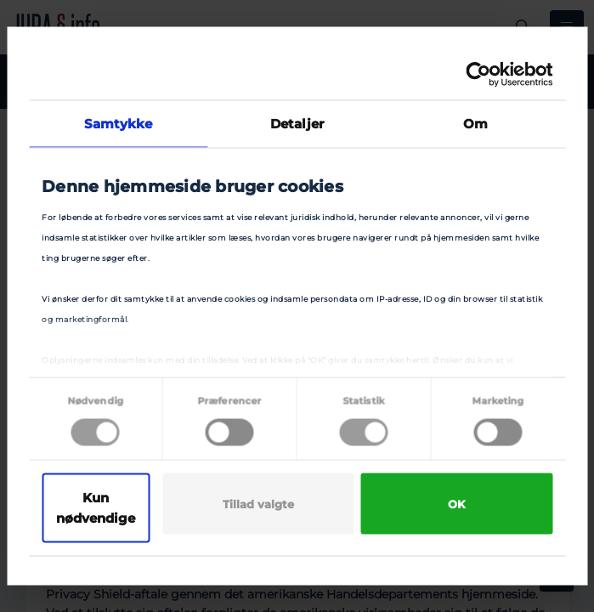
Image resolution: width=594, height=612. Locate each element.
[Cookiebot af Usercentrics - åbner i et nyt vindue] (478, 75)
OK (457, 504)
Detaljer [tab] (297, 124)
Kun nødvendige (95, 508)
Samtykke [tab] (118, 124)
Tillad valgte (258, 504)
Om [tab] (475, 124)
